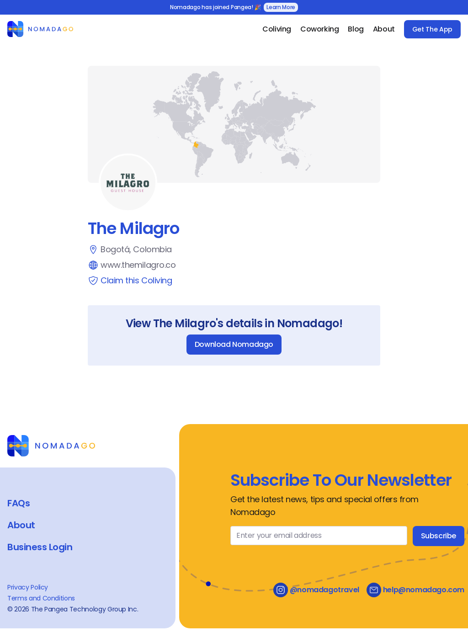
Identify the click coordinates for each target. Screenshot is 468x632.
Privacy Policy (27, 587)
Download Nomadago (234, 344)
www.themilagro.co (138, 265)
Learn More (280, 7)
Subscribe (438, 536)
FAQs (18, 503)
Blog (355, 29)
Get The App (432, 29)
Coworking (319, 29)
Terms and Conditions (41, 598)
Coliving (276, 29)
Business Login (39, 547)
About (384, 29)
